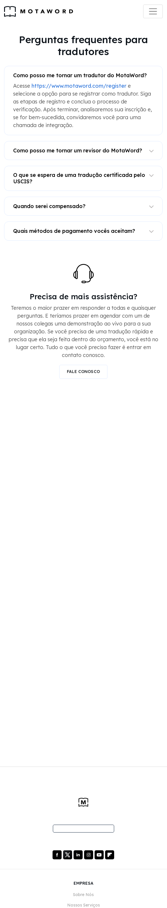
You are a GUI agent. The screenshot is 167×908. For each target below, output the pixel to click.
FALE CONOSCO (83, 371)
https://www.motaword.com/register (79, 85)
